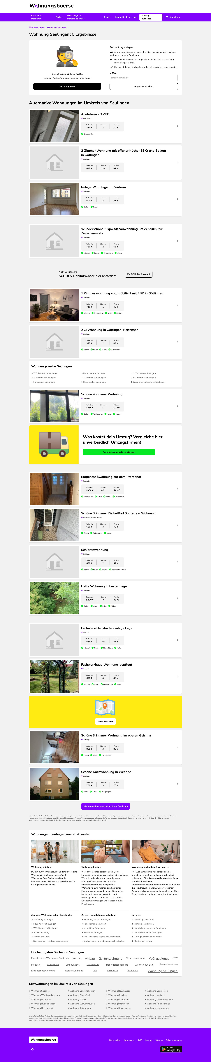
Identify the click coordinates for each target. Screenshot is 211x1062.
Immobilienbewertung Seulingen (150, 928)
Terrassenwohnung (135, 958)
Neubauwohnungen (93, 932)
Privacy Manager (174, 1040)
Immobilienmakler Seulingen (148, 932)
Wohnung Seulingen (43, 919)
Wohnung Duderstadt (118, 999)
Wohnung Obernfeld (80, 995)
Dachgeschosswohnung (169, 964)
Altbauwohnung (41, 932)
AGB (140, 1040)
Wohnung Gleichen (117, 995)
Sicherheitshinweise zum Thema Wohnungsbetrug (74, 818)
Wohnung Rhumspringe (158, 1003)
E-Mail (113, 72)
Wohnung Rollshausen (119, 990)
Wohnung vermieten (144, 919)
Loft (95, 970)
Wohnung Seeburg (40, 990)
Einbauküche (73, 964)
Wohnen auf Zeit (41, 936)
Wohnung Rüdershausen (43, 1003)
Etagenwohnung (74, 970)
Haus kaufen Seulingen (94, 382)
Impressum (129, 1040)
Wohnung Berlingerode (42, 1008)
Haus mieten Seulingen (94, 373)
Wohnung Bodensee (41, 999)
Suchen (59, 17)
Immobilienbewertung (126, 17)
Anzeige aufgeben (146, 17)
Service (107, 17)
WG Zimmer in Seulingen (45, 373)
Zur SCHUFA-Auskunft (138, 274)
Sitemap (159, 1040)
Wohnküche (53, 964)
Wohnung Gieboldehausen (160, 999)
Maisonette (112, 970)
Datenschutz (115, 1040)
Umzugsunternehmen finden (148, 936)
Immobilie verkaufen (144, 923)
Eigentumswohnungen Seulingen (149, 382)
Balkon (175, 958)
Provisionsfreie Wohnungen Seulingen (50, 958)
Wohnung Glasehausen (119, 1008)
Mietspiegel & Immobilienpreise (76, 17)
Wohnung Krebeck (156, 995)
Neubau (77, 958)
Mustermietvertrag (143, 941)
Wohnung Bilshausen (118, 1003)
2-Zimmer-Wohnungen (44, 377)
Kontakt (149, 1040)
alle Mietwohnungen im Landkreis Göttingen (105, 806)
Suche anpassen (67, 86)
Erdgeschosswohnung (43, 970)
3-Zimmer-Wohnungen (94, 377)
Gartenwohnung (110, 959)
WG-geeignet (159, 959)
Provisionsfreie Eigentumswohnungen (102, 936)
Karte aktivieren (105, 721)
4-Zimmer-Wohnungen (144, 377)
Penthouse (132, 970)
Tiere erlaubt (93, 964)
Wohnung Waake (78, 999)
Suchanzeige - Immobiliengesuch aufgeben (104, 941)
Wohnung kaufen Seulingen (97, 919)
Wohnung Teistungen (80, 1008)
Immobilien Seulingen (44, 382)
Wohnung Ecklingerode (158, 1008)
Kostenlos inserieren (36, 17)
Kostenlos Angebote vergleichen (119, 452)
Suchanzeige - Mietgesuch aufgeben (50, 941)
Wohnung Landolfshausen (82, 990)
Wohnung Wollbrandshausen (45, 995)
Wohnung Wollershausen (82, 1003)
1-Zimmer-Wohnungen (144, 373)
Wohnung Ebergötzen (157, 990)
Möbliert (35, 964)
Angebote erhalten (143, 86)
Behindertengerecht (117, 964)
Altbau (90, 959)
